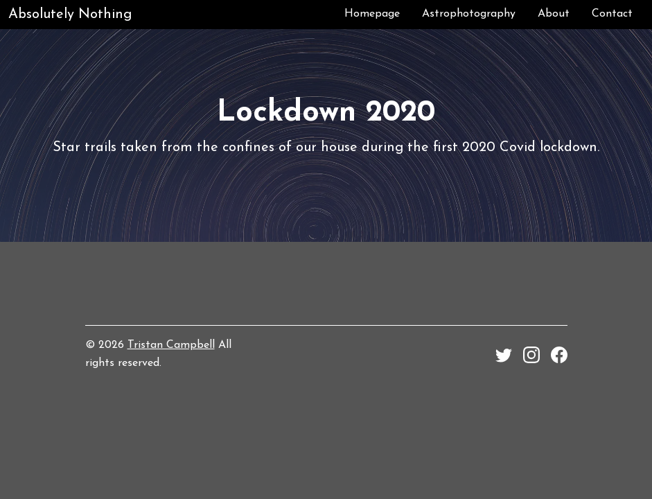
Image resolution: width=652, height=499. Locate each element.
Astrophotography (469, 13)
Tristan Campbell (171, 345)
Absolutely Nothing (70, 14)
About (554, 13)
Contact (612, 13)
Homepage (372, 13)
